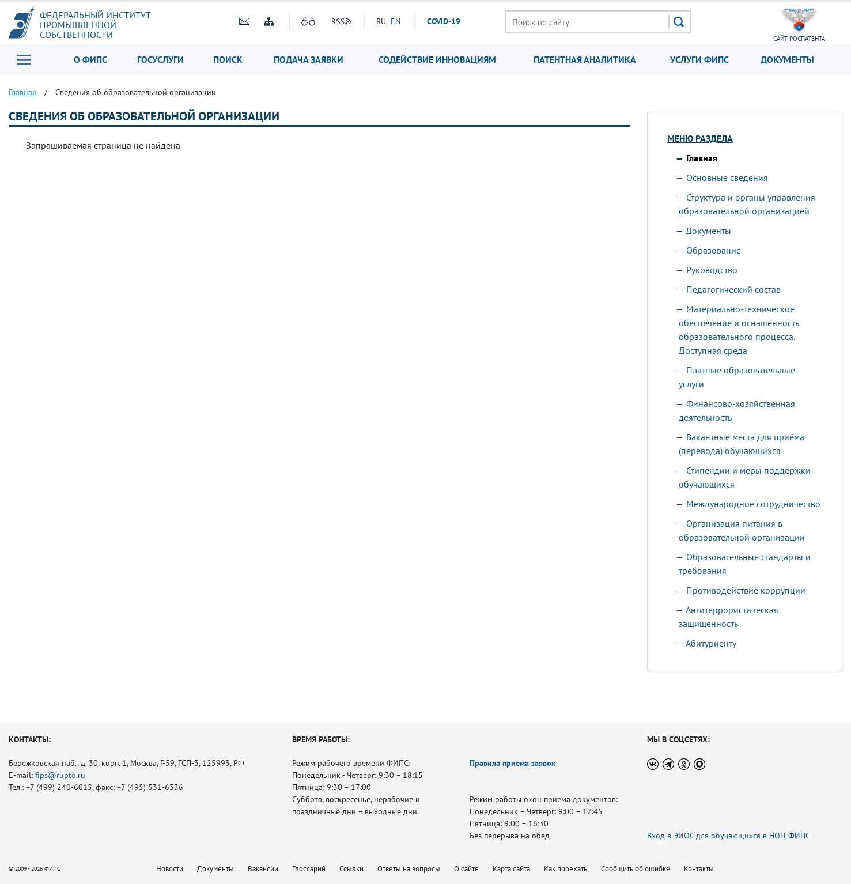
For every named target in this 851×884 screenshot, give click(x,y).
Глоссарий (309, 869)
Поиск (228, 59)
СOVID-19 (443, 21)
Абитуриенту (711, 643)
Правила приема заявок (512, 763)
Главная (701, 158)
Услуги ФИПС (699, 59)
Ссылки (351, 869)
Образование (713, 250)
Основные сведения (727, 177)
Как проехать (565, 869)
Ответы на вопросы (408, 869)
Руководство (711, 269)
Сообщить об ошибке (635, 869)
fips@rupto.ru (60, 775)
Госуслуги (160, 59)
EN (395, 21)
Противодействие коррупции (745, 590)
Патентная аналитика (585, 59)
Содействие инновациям (437, 59)
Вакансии (263, 869)
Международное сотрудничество (753, 503)
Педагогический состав (733, 289)
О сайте (466, 869)
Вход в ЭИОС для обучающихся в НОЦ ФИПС (728, 835)
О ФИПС (90, 59)
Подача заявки (308, 59)
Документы (787, 59)
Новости (169, 869)
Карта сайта (511, 869)
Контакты (699, 869)
